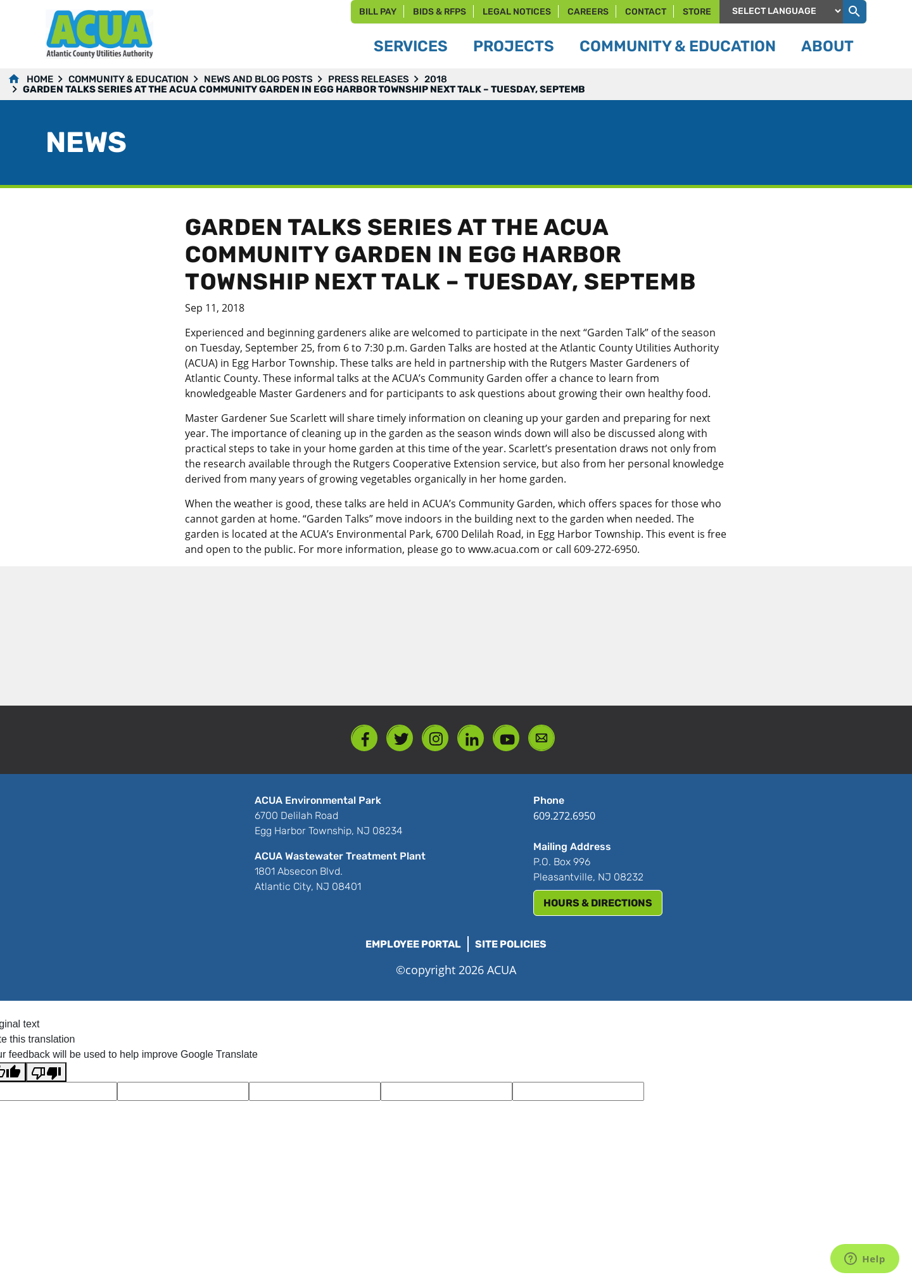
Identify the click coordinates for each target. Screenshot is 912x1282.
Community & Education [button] (678, 46)
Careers (588, 11)
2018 (435, 79)
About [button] (827, 46)
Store (697, 11)
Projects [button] (513, 46)
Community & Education (128, 79)
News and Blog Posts (258, 79)
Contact (645, 11)
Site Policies (511, 944)
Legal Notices (517, 11)
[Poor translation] (46, 1072)
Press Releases (368, 79)
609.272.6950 (564, 816)
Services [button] (411, 46)
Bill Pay (377, 11)
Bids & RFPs (439, 11)
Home (40, 79)
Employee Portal (413, 944)
